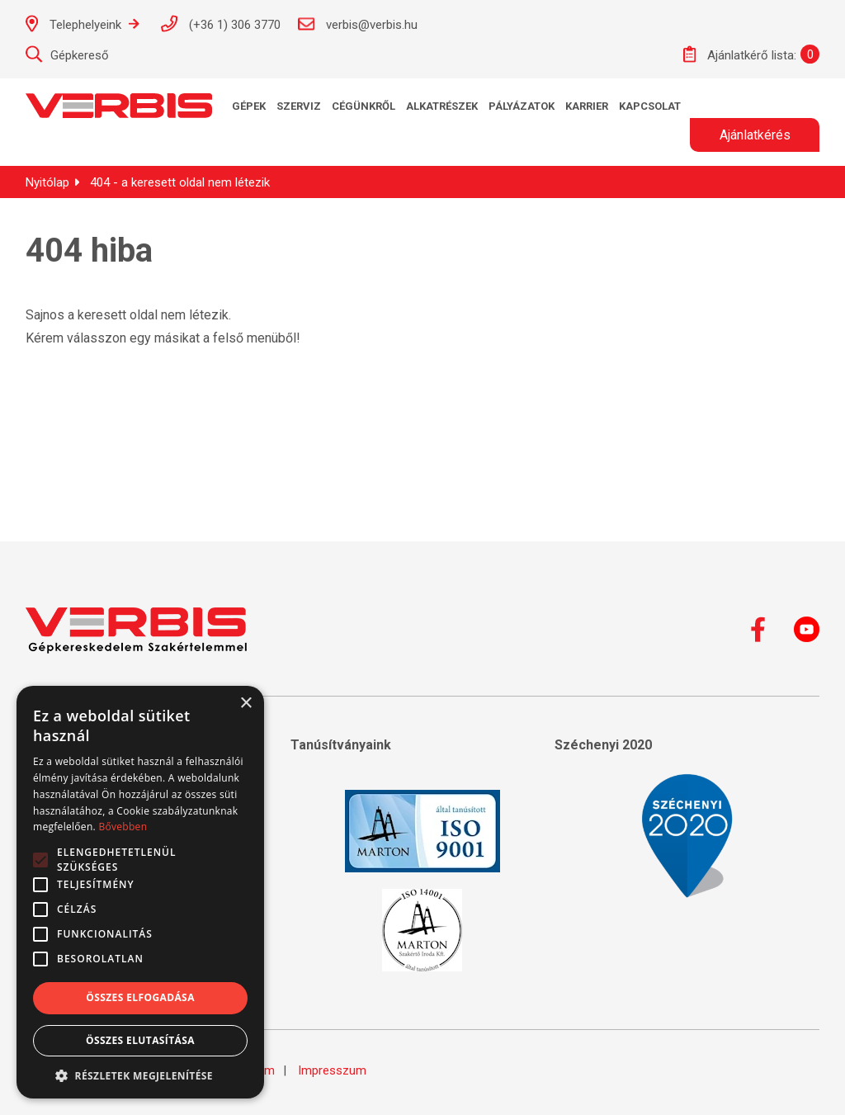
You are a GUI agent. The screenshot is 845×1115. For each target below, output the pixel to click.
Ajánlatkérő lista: (739, 54)
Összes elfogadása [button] (140, 997)
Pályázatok (522, 106)
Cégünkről (363, 106)
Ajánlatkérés (755, 135)
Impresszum (332, 1070)
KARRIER (586, 106)
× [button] (245, 703)
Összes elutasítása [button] (140, 1040)
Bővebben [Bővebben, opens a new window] (122, 827)
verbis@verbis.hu (357, 24)
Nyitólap (47, 182)
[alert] (140, 892)
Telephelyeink (82, 23)
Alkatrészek (442, 106)
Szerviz (298, 106)
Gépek (249, 106)
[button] (140, 1074)
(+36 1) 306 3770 (220, 23)
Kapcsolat (650, 106)
